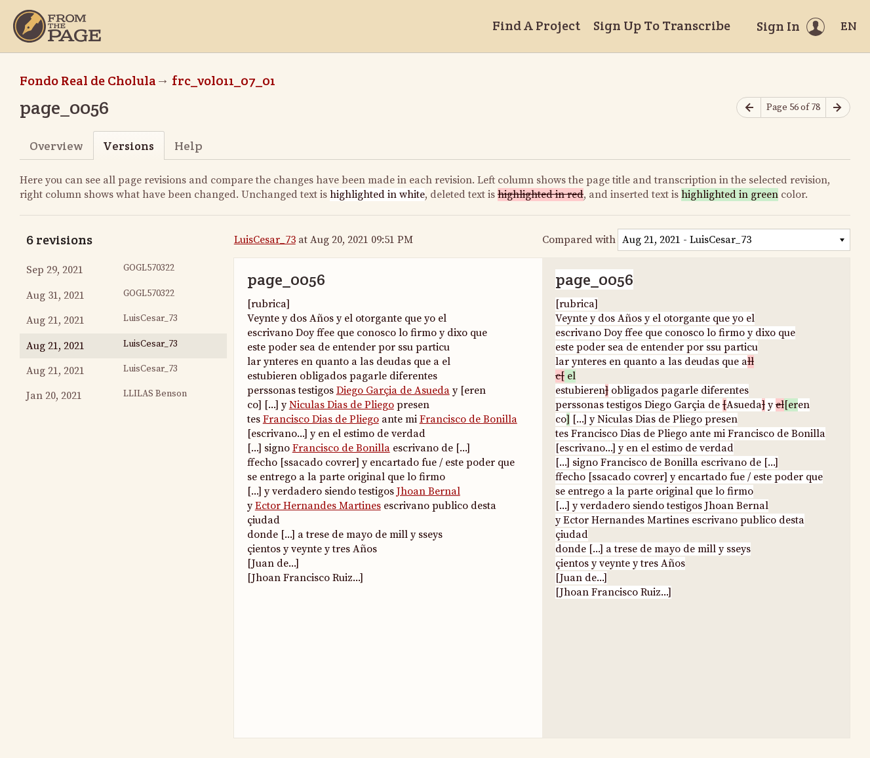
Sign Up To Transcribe (661, 25)
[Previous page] (748, 108)
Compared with (579, 240)
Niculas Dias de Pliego (341, 404)
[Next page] (837, 108)
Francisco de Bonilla (468, 419)
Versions (128, 145)
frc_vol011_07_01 (223, 80)
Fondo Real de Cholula (88, 80)
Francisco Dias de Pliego (321, 419)
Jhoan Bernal (428, 491)
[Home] (57, 26)
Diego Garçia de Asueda (393, 390)
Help (188, 145)
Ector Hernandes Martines (318, 505)
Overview (56, 145)
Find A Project (536, 25)
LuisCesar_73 (265, 239)
